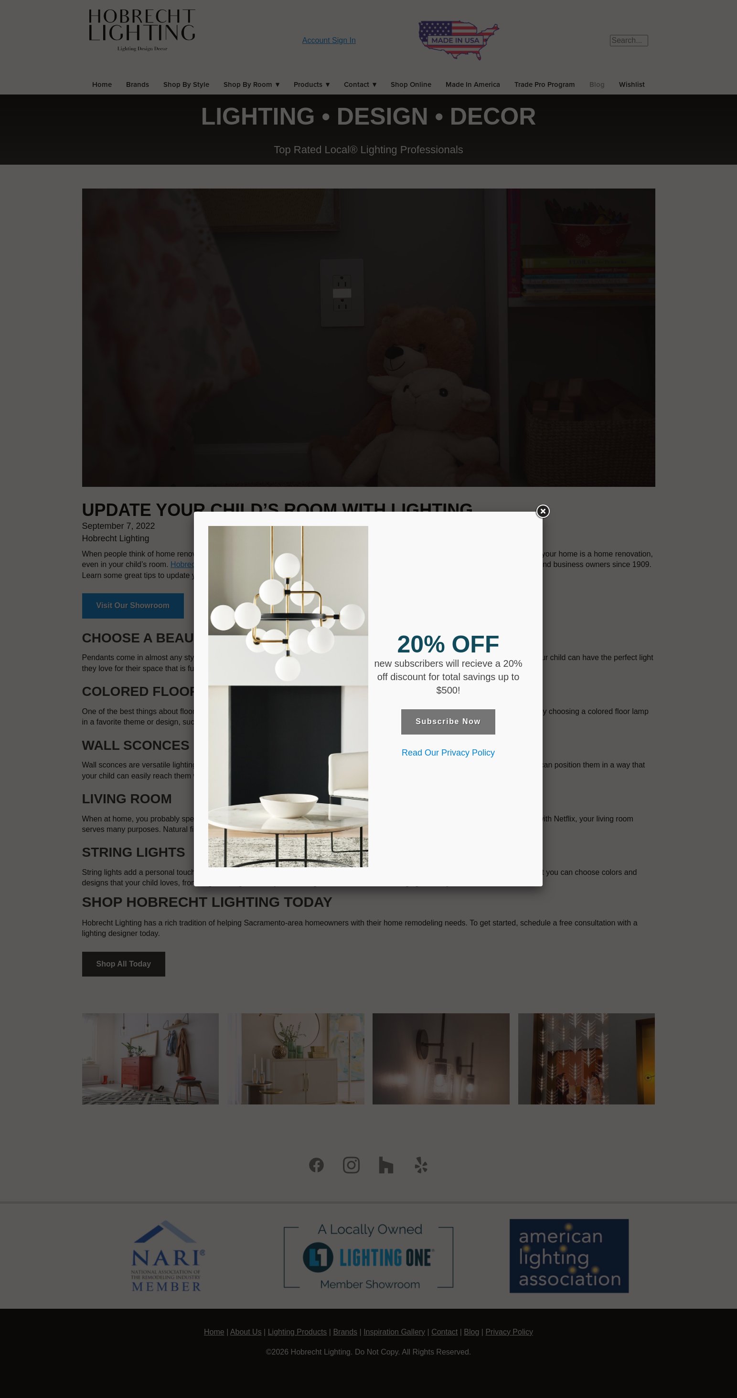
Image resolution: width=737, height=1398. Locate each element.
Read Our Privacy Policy (448, 752)
